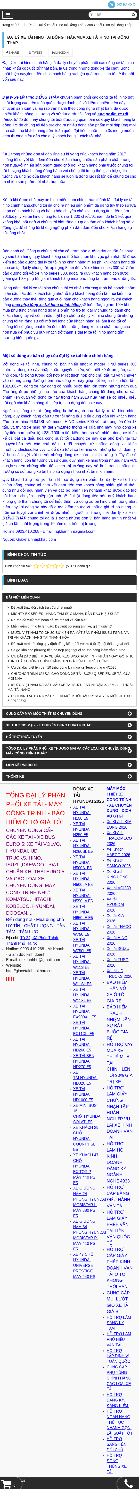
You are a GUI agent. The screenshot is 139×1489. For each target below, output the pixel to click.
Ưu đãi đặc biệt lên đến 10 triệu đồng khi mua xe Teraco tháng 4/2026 (63, 667)
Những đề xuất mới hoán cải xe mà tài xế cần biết (48, 620)
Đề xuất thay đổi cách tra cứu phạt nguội (42, 607)
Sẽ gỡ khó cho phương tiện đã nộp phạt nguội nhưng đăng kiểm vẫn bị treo (68, 650)
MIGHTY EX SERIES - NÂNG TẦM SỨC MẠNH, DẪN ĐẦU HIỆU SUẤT (65, 614)
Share (12, 52)
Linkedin (60, 52)
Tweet (35, 52)
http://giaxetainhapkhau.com (30, 971)
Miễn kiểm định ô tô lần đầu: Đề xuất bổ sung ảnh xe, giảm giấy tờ (61, 626)
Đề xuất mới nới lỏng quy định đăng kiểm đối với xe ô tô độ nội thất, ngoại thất (70, 644)
